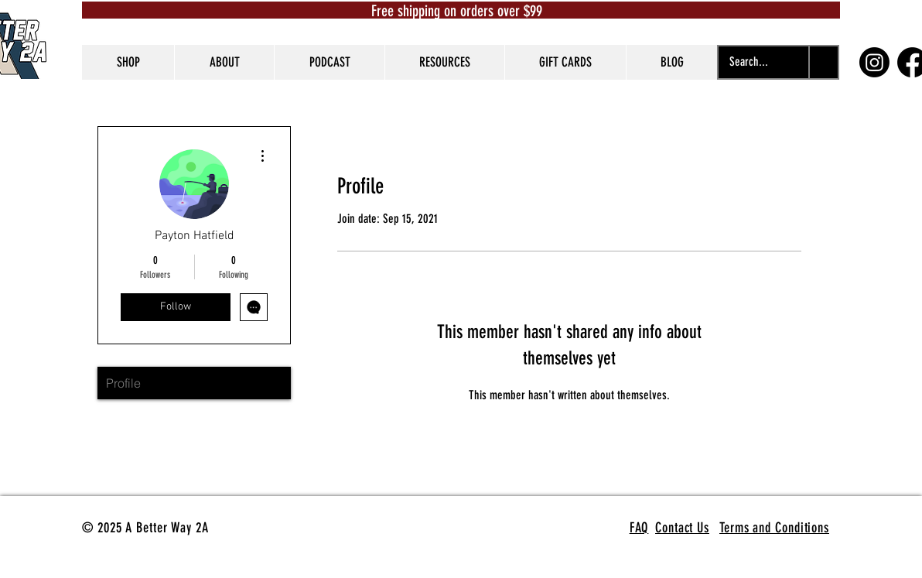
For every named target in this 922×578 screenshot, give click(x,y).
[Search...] (749, 62)
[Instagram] (874, 62)
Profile (123, 383)
